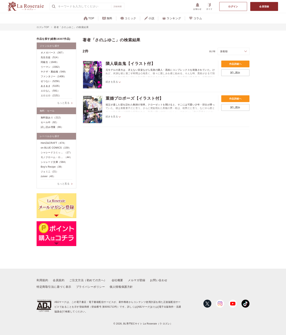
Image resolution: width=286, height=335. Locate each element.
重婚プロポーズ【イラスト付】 (134, 98)
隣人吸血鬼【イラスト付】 (130, 63)
